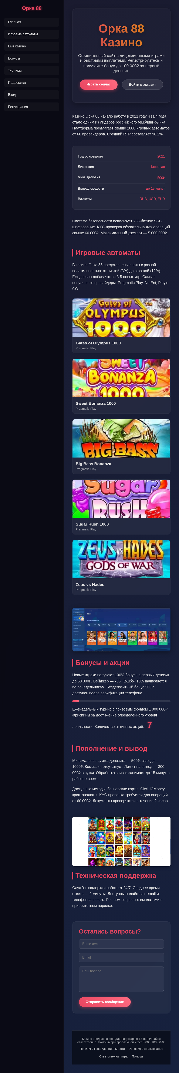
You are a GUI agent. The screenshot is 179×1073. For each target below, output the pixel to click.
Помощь (138, 1056)
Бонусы (14, 58)
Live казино (17, 46)
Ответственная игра (113, 1056)
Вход (12, 95)
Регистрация (18, 107)
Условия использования (146, 1048)
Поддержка (17, 82)
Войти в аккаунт (142, 84)
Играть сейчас (99, 84)
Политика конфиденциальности (102, 1048)
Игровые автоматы (23, 34)
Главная (14, 22)
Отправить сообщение (105, 1002)
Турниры (15, 70)
